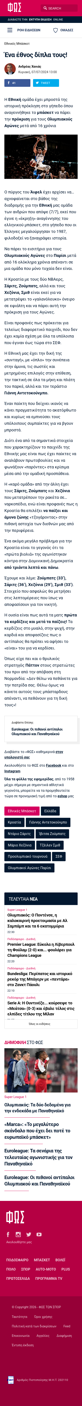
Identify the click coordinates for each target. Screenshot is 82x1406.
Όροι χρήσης (43, 1317)
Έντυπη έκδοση (23, 1345)
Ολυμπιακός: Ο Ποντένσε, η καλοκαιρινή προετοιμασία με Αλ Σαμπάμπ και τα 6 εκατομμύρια (37, 921)
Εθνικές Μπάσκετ (17, 44)
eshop (62, 796)
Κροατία (14, 822)
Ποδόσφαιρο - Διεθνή (21, 939)
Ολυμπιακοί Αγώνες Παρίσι (29, 868)
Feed (66, 1326)
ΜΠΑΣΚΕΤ (42, 1260)
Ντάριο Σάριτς (19, 834)
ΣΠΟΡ (25, 1269)
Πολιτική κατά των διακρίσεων (34, 1326)
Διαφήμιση (64, 1336)
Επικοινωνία (21, 1336)
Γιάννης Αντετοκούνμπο (48, 822)
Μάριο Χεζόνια (19, 845)
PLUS (65, 1269)
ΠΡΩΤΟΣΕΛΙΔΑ (18, 1278)
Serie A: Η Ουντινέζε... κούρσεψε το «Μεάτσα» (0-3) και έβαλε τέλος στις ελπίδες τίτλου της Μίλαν (41, 1008)
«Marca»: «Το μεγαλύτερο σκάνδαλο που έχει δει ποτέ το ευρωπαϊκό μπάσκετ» (37, 1131)
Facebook (53, 765)
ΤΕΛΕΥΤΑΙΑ (23, 899)
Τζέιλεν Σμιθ (50, 845)
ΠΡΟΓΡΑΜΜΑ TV (48, 1278)
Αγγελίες (43, 1336)
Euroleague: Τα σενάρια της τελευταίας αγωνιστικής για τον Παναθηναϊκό (38, 1157)
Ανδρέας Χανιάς (29, 66)
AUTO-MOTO (46, 1269)
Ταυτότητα (19, 1317)
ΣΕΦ (59, 856)
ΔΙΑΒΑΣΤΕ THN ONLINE (35, 19)
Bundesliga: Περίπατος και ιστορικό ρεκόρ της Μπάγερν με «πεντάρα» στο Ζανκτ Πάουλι (39, 979)
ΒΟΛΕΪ (60, 1260)
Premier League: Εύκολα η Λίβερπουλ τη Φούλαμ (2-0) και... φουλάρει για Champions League (41, 950)
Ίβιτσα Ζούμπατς (52, 834)
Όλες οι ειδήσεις (39, 1024)
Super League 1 (17, 909)
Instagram (12, 771)
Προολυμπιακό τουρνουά (27, 856)
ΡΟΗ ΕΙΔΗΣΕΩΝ (28, 30)
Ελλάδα (50, 811)
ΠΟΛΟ (11, 1269)
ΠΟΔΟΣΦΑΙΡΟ (17, 1260)
